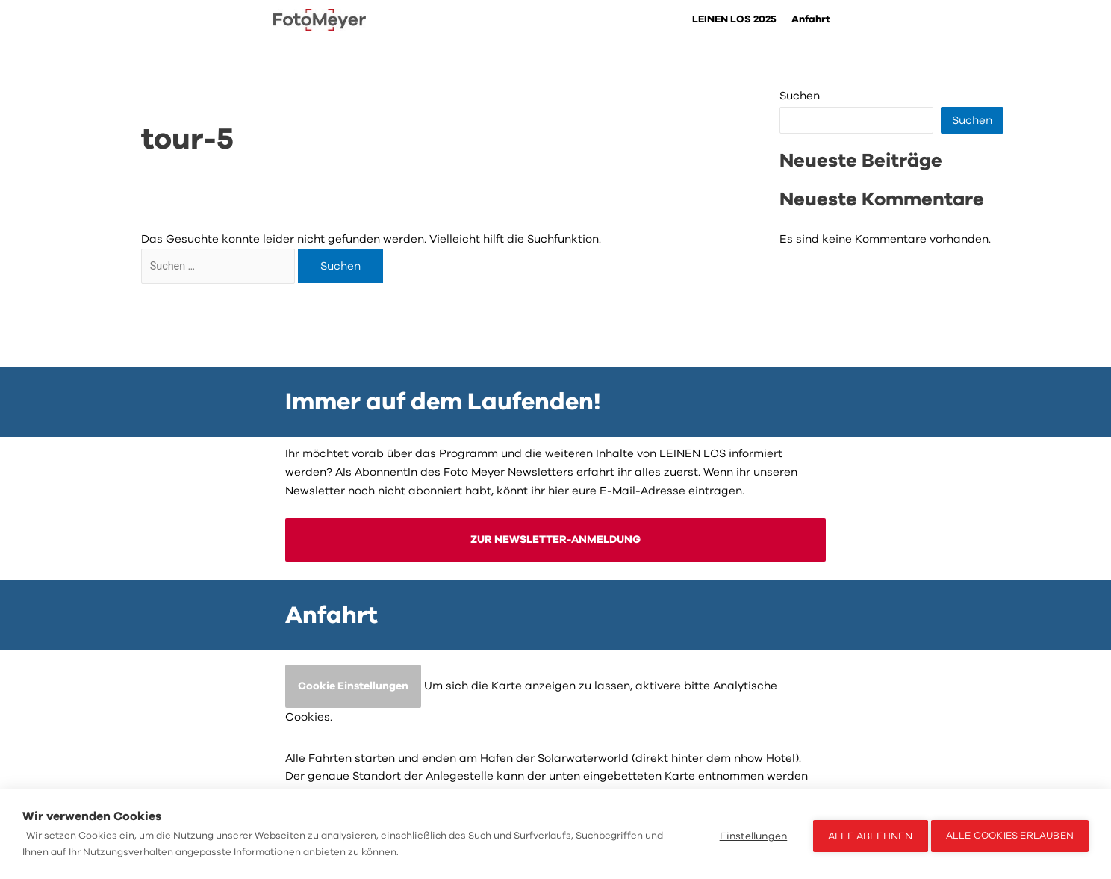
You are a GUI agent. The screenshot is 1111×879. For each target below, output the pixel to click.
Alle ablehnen (866, 834)
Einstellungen (749, 834)
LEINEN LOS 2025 (730, 20)
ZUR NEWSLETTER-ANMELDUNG (556, 537)
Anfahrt (810, 20)
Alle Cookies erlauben (1010, 834)
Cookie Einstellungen (355, 685)
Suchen (799, 96)
